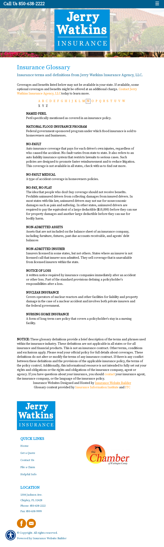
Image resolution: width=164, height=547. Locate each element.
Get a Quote (27, 453)
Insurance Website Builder (113, 383)
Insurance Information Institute (96, 387)
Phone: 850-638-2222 (33, 506)
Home (24, 446)
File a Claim (27, 467)
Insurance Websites (46, 383)
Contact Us (27, 460)
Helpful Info (28, 474)
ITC (127, 387)
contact (110, 374)
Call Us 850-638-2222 (24, 4)
